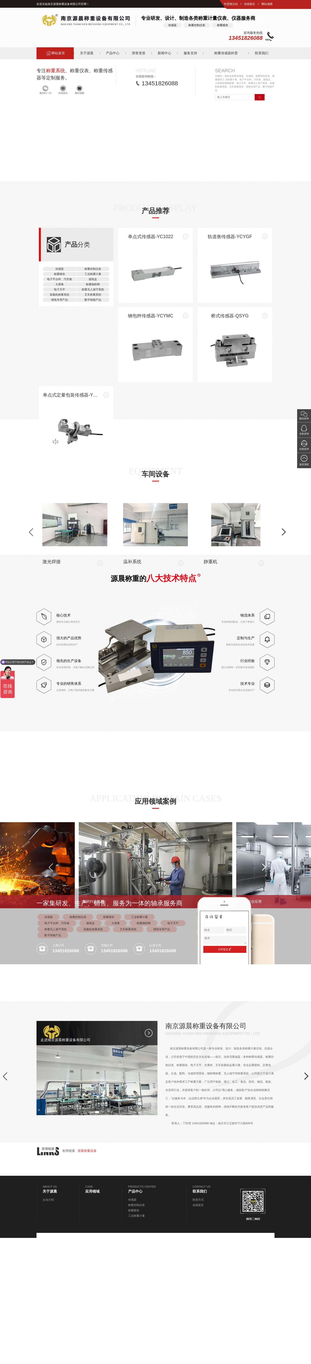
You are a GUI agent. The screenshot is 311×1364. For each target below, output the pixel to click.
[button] (43, 179)
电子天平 (173, 1049)
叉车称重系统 (128, 1055)
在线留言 (249, 4)
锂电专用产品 (161, 1055)
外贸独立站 (231, 4)
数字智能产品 (52, 1061)
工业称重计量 (139, 1043)
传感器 (48, 1043)
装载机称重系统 (93, 1055)
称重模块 (108, 1043)
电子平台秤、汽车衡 (56, 1049)
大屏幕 (115, 1049)
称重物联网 (144, 1049)
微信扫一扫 (45, 216)
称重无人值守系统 (55, 1055)
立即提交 (224, 1075)
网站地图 (267, 4)
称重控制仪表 (78, 1043)
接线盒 (90, 1049)
